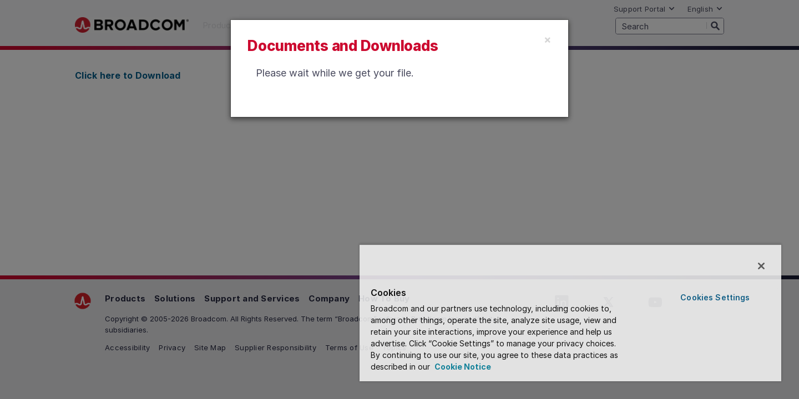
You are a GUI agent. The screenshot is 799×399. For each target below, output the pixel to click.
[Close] (548, 39)
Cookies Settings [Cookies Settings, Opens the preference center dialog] (715, 297)
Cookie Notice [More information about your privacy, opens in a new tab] (462, 366)
